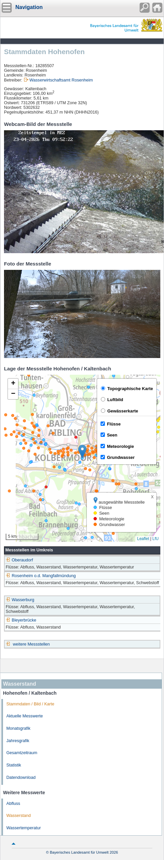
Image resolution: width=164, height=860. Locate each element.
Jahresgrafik (17, 740)
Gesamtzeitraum (21, 752)
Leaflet (143, 538)
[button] (82, 451)
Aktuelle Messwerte (24, 716)
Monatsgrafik (18, 728)
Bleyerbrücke (21, 620)
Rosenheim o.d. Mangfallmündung (41, 575)
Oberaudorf (19, 560)
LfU (155, 538)
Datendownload (21, 777)
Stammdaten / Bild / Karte (30, 704)
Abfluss (13, 803)
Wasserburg (20, 599)
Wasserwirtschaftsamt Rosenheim (61, 80)
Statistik (13, 765)
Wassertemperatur (23, 828)
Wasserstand (18, 815)
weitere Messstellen (31, 644)
